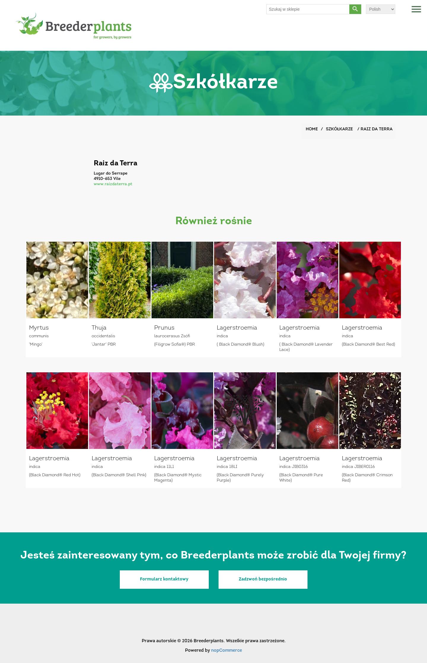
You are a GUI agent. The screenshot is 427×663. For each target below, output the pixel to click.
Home (312, 129)
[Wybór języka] (380, 9)
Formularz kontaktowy (164, 579)
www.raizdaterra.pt (113, 184)
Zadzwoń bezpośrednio (263, 579)
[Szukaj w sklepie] (308, 9)
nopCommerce (226, 650)
